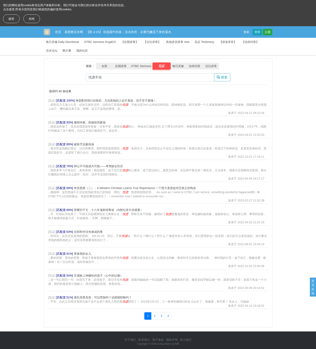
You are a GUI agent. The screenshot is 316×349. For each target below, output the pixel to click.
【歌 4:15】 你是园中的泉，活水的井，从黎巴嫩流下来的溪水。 (130, 32)
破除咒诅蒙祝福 (84, 144)
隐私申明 (172, 339)
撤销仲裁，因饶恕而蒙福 (90, 122)
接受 (11, 18)
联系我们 (144, 339)
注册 (268, 32)
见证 (162, 66)
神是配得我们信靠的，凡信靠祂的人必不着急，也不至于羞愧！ (116, 100)
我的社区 (82, 50)
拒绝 (32, 18)
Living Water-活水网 (168, 343)
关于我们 (130, 339)
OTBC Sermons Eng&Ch (100, 42)
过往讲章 (211, 66)
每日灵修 (178, 66)
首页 (58, 32)
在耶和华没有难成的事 (88, 231)
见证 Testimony (204, 42)
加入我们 (185, 339)
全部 (104, 66)
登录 (257, 32)
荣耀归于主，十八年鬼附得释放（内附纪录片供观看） (108, 210)
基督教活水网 (73, 32)
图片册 (67, 50)
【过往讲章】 (152, 42)
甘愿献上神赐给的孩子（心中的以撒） (98, 275)
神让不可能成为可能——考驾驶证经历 (98, 166)
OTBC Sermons (141, 66)
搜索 (246, 32)
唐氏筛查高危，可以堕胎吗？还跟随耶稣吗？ (103, 297)
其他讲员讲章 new (177, 42)
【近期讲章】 (129, 42)
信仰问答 (194, 66)
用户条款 (158, 339)
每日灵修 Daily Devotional (62, 42)
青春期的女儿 (82, 253)
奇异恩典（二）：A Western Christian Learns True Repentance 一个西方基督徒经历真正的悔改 (135, 188)
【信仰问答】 (250, 42)
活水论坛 (51, 50)
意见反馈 (312, 287)
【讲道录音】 (228, 42)
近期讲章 (121, 66)
